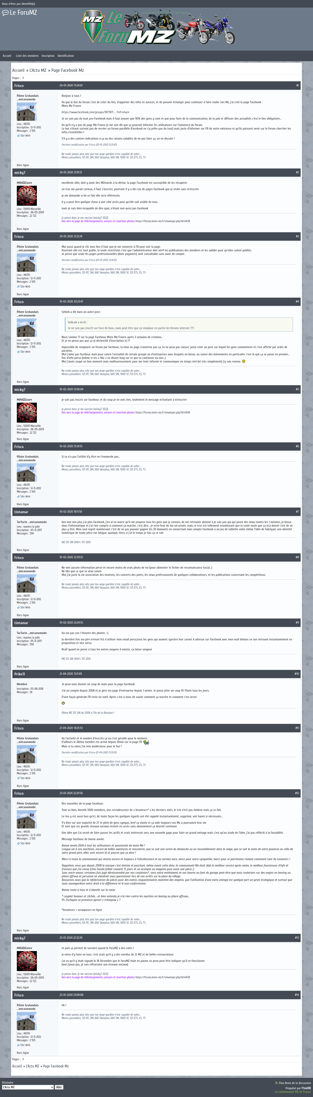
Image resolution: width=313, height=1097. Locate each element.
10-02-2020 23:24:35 (71, 622)
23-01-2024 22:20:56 (71, 793)
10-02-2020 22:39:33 (71, 557)
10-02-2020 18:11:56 (71, 511)
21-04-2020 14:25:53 (71, 728)
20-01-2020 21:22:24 (71, 236)
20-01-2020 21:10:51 (71, 172)
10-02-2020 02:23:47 (71, 301)
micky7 (19, 172)
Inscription (48, 56)
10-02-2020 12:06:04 (71, 389)
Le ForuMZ (23, 13)
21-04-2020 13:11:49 (71, 674)
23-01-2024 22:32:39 (71, 937)
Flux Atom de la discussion (295, 1083)
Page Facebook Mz (67, 70)
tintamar (21, 512)
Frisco (19, 85)
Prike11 (19, 674)
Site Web (25, 135)
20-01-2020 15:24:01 (71, 85)
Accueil (7, 56)
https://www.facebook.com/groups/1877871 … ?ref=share (95, 112)
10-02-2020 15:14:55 (71, 446)
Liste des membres (27, 56)
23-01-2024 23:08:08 (72, 995)
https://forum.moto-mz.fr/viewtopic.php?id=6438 (162, 221)
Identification (65, 56)
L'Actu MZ (37, 70)
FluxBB (306, 1088)
